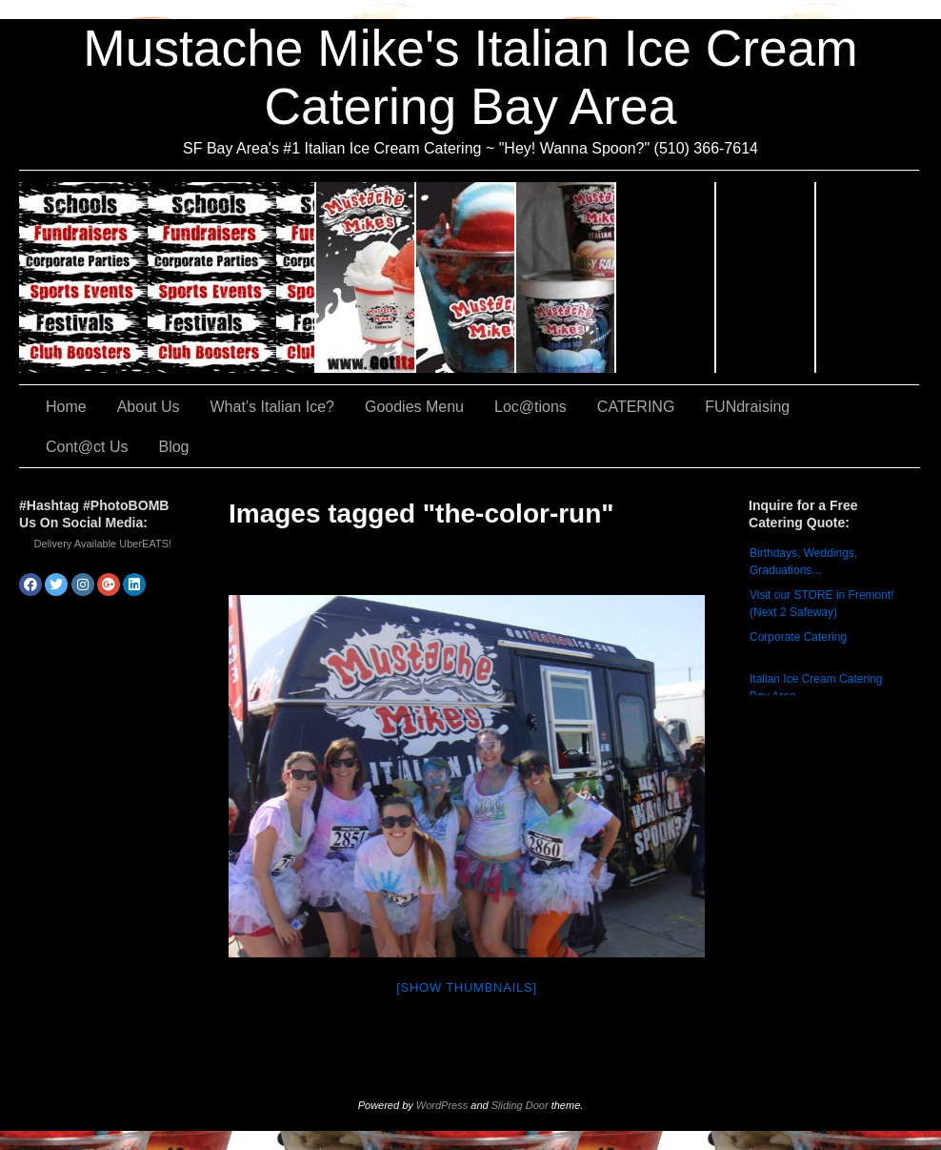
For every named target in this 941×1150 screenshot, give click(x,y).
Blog (173, 447)
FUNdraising (766, 277)
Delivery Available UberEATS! (103, 543)
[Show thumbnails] (466, 987)
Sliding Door (520, 1105)
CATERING (167, 277)
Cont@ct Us (867, 277)
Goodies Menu (566, 277)
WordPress (442, 1105)
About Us (366, 277)
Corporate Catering (798, 637)
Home (66, 407)
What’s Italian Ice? (466, 277)
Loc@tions (666, 277)
